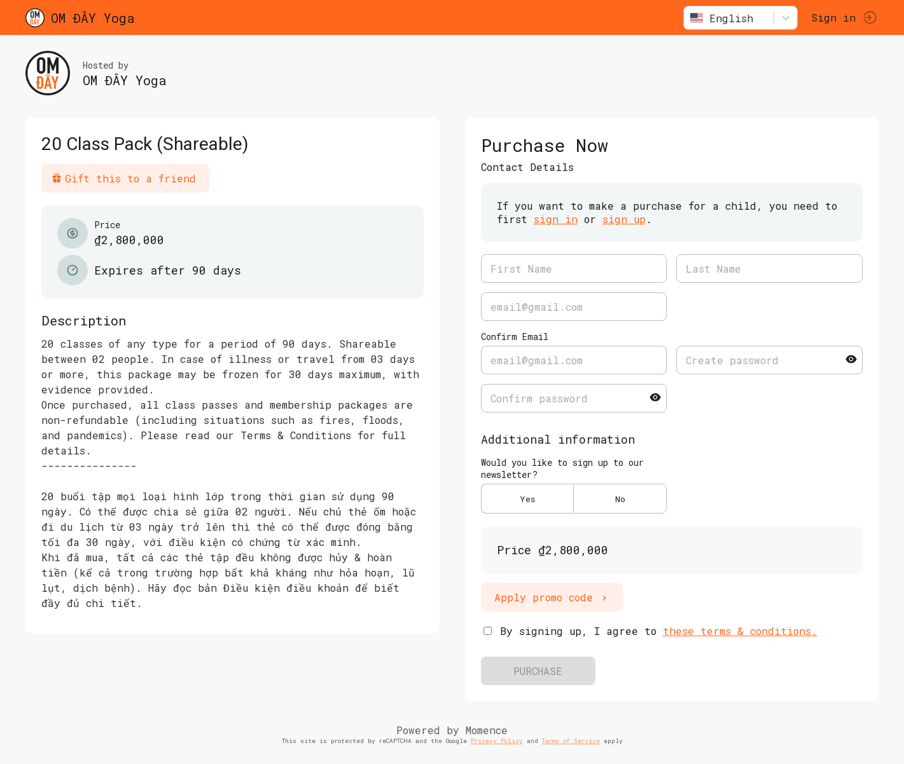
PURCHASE (537, 671)
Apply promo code (551, 597)
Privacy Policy (497, 741)
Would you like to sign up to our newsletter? (562, 468)
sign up (624, 219)
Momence (487, 730)
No (620, 499)
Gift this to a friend (124, 178)
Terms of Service (571, 741)
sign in (556, 219)
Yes (527, 499)
